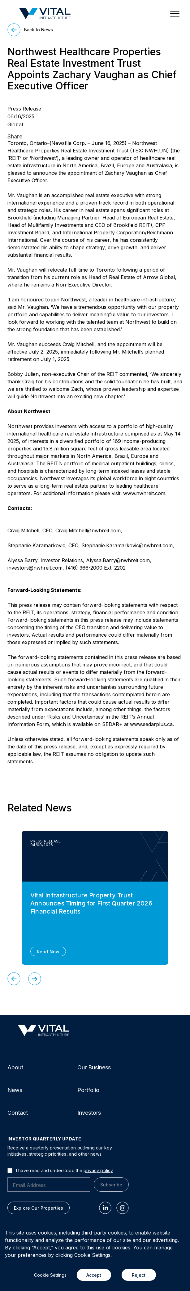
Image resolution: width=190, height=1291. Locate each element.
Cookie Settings (50, 1275)
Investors (89, 1113)
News (14, 1090)
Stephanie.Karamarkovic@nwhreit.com (127, 545)
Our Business (94, 1067)
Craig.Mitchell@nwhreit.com (88, 530)
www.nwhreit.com (144, 493)
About (15, 1067)
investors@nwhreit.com (35, 568)
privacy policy (98, 1170)
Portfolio (88, 1090)
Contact (17, 1113)
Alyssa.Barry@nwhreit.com (118, 560)
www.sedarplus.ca (151, 724)
